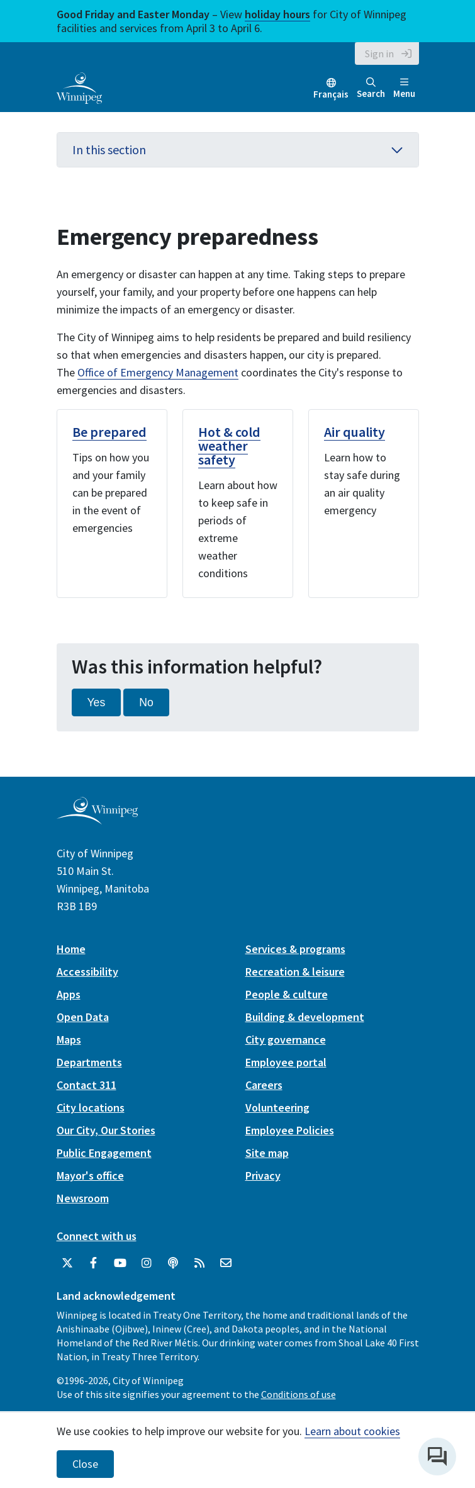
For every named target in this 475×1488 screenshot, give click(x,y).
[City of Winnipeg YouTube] (120, 1263)
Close (85, 1464)
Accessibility (87, 971)
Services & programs (295, 949)
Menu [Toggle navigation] (404, 88)
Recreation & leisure (295, 971)
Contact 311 (86, 1085)
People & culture (286, 994)
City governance (285, 1039)
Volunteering (277, 1107)
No (146, 702)
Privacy (263, 1175)
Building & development (304, 1017)
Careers (263, 1085)
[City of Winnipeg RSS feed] (199, 1263)
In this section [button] (237, 149)
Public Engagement (104, 1153)
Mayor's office (90, 1175)
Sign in (379, 53)
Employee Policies (289, 1130)
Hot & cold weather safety (229, 445)
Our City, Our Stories (106, 1130)
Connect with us (97, 1236)
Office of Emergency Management (157, 372)
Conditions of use (298, 1394)
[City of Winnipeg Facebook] (93, 1263)
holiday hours (277, 14)
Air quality (354, 432)
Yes (96, 702)
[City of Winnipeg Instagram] (146, 1263)
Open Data (83, 1017)
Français (331, 94)
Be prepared (109, 432)
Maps (69, 1039)
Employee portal (286, 1062)
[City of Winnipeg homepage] (97, 820)
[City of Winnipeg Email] (226, 1263)
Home (71, 949)
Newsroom (83, 1198)
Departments (89, 1062)
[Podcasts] (173, 1263)
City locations (91, 1107)
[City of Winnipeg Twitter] (67, 1263)
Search (371, 88)
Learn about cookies (352, 1431)
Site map (267, 1153)
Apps (69, 994)
